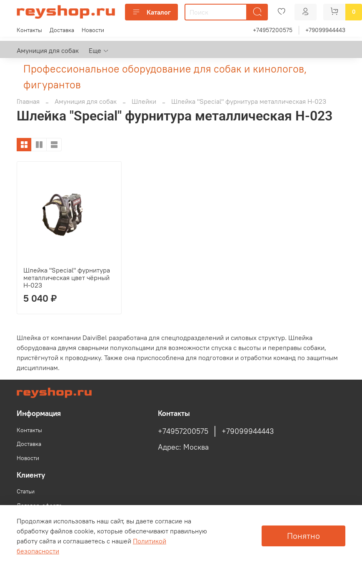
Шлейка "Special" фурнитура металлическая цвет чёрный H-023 (66, 277)
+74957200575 (272, 30)
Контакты (29, 30)
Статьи (26, 491)
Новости (93, 30)
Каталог (151, 12)
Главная (28, 101)
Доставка (62, 30)
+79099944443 (325, 30)
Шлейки (144, 101)
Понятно (303, 535)
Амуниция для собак (48, 50)
